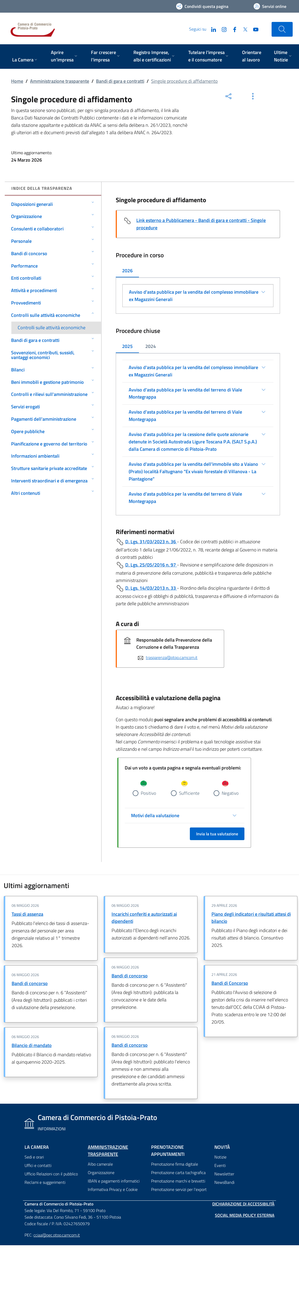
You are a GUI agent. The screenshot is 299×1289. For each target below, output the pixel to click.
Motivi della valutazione (155, 815)
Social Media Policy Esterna (244, 1215)
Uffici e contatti (38, 1165)
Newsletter (224, 1174)
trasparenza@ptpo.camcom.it (171, 657)
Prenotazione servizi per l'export (179, 1189)
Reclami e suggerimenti (45, 1182)
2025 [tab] (127, 346)
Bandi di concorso (30, 983)
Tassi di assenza (27, 914)
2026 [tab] (127, 270)
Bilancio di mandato (32, 1045)
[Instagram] (222, 29)
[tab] (127, 271)
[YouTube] (253, 29)
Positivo (148, 793)
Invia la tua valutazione (217, 834)
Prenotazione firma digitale (174, 1164)
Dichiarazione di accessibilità (243, 1204)
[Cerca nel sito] (282, 29)
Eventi (220, 1165)
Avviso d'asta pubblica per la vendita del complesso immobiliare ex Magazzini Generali (193, 295)
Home (17, 81)
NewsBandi (224, 1182)
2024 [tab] (150, 346)
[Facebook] (232, 29)
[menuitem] (25, 60)
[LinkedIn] (211, 29)
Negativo (230, 793)
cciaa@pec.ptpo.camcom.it (56, 1235)
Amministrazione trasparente (59, 81)
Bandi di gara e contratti (120, 81)
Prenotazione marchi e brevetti (178, 1181)
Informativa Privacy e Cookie (113, 1189)
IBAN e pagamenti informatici (113, 1181)
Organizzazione (101, 1173)
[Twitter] (243, 29)
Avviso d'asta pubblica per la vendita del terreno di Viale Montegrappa (185, 393)
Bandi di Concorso (229, 983)
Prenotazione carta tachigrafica (178, 1173)
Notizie (220, 1157)
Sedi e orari (34, 1157)
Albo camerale (100, 1164)
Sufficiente (189, 793)
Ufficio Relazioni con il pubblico (51, 1174)
